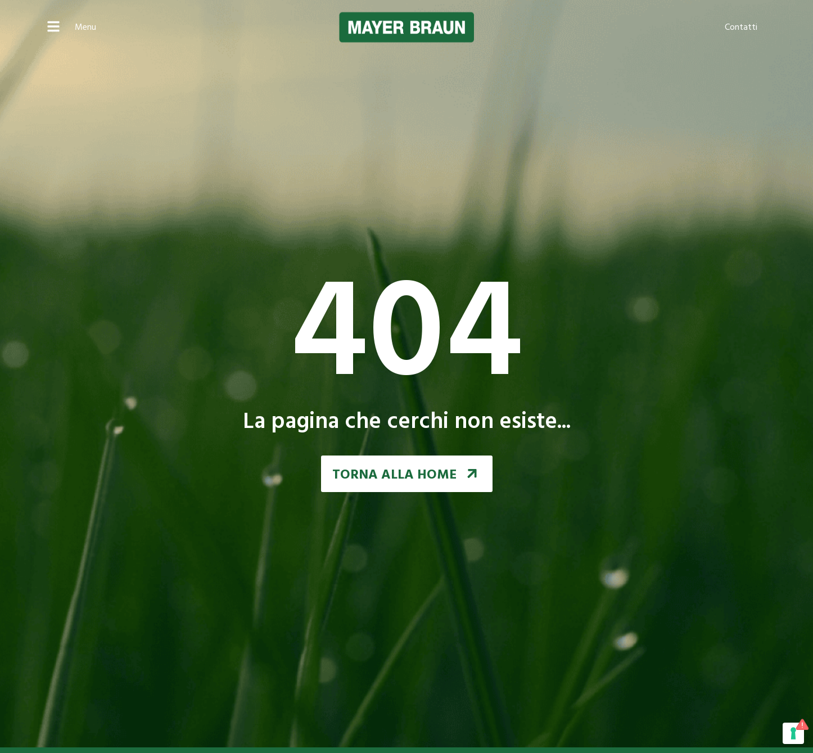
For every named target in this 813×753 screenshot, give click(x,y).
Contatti (741, 27)
